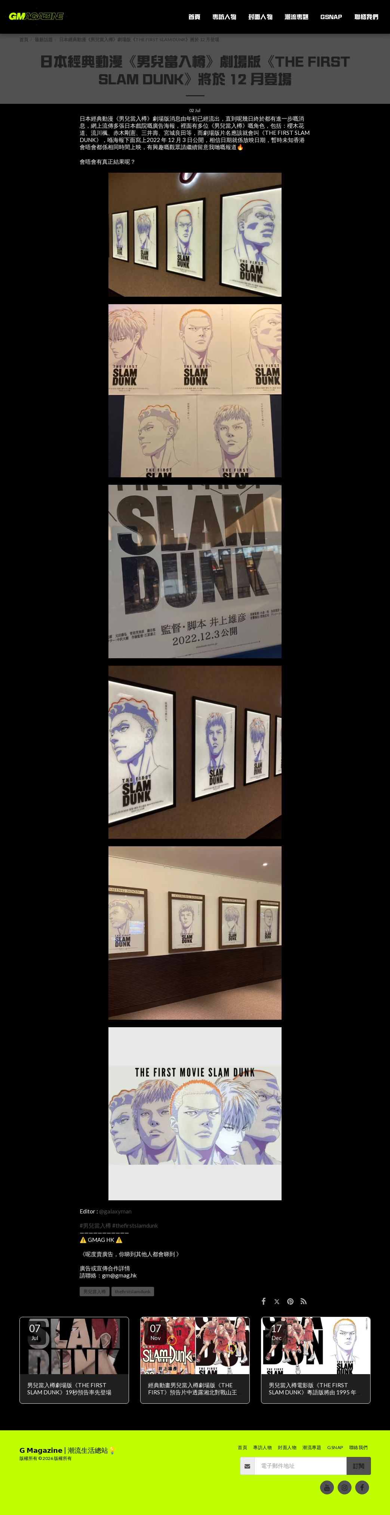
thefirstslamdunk (132, 1291)
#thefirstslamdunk (135, 1225)
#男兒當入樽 (95, 1225)
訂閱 (358, 1466)
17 (276, 1331)
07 (35, 1331)
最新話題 (44, 39)
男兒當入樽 (94, 1291)
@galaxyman (115, 1211)
